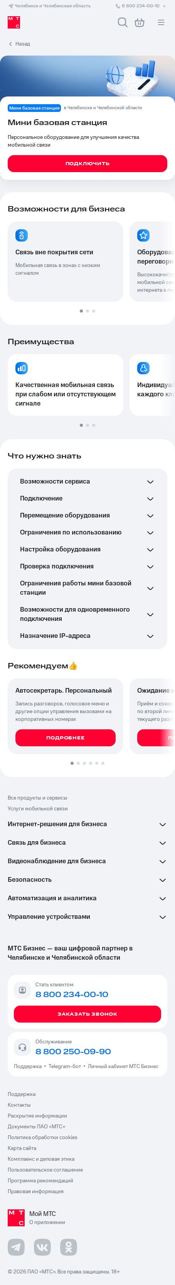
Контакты (19, 1105)
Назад (22, 44)
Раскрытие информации (37, 1116)
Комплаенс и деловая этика (41, 1159)
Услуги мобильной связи (38, 809)
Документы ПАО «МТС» (36, 1127)
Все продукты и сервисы (37, 798)
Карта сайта (22, 1148)
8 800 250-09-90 (73, 1052)
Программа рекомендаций (40, 1181)
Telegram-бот (65, 1066)
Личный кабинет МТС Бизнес (123, 1066)
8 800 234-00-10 (141, 6)
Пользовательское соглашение (45, 1170)
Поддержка (29, 1066)
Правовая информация (36, 1191)
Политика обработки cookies (42, 1137)
